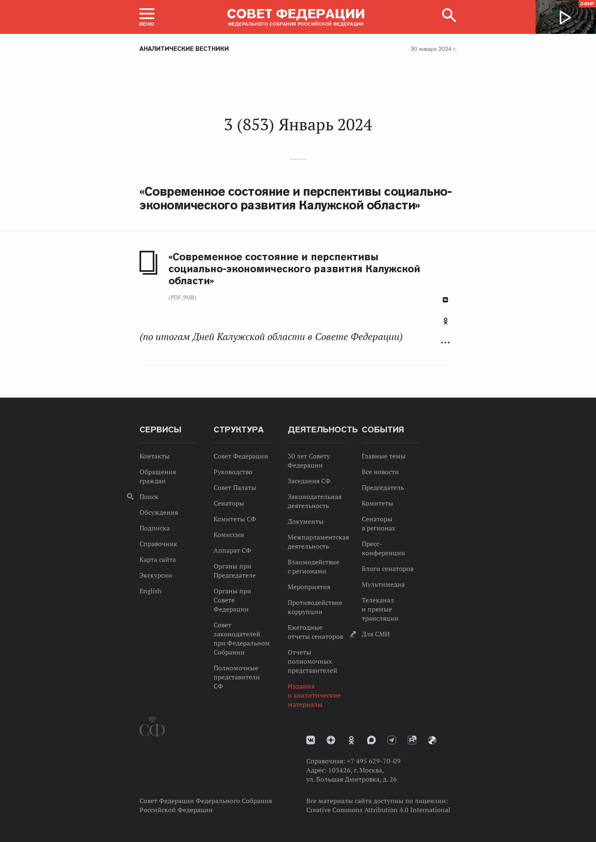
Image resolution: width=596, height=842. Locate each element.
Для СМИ (376, 634)
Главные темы (384, 456)
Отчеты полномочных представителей (312, 661)
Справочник (158, 544)
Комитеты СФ (235, 519)
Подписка (154, 528)
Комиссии (229, 534)
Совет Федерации (241, 456)
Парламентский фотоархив (432, 740)
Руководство (233, 472)
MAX (371, 740)
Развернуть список (445, 343)
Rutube (412, 740)
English (150, 591)
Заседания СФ (309, 481)
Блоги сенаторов (387, 568)
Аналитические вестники (184, 49)
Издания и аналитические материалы (314, 695)
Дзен (331, 740)
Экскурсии (155, 575)
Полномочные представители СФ (237, 677)
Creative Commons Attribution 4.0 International (378, 810)
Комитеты (377, 503)
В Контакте (445, 299)
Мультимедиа (383, 584)
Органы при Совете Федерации (232, 600)
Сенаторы (229, 503)
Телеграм (391, 740)
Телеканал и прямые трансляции (380, 609)
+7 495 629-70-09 (374, 761)
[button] (147, 17)
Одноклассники (445, 321)
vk (310, 740)
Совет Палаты (235, 487)
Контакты (154, 456)
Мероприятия (309, 587)
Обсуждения (158, 512)
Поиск (149, 496)
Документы (306, 521)
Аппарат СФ (232, 550)
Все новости (380, 472)
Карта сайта (157, 559)
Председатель (383, 487)
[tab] (445, 325)
